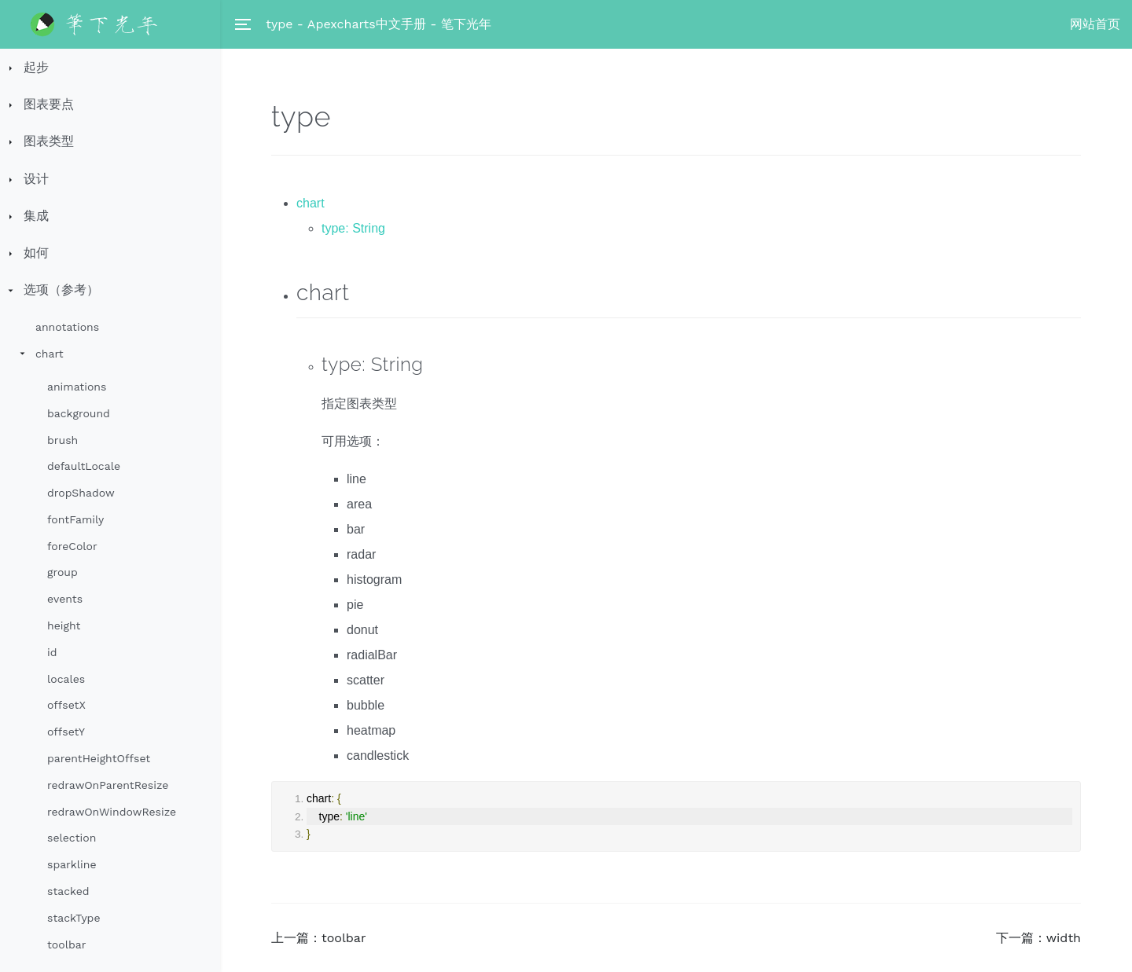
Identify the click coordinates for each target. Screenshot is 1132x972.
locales (66, 679)
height (63, 625)
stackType (73, 917)
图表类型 (49, 141)
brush (62, 440)
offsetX (66, 705)
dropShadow (81, 492)
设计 (36, 178)
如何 (36, 252)
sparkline (71, 864)
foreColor (72, 546)
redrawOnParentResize (107, 785)
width (1063, 937)
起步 (36, 67)
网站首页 (1095, 24)
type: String (353, 228)
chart (49, 353)
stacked (68, 891)
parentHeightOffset (98, 758)
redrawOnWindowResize (111, 811)
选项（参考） (61, 289)
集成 (36, 215)
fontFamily (75, 519)
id (52, 652)
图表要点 (49, 104)
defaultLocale (83, 466)
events (65, 598)
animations (76, 386)
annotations (67, 327)
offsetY (66, 731)
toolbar (66, 944)
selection (71, 837)
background (78, 413)
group (62, 572)
